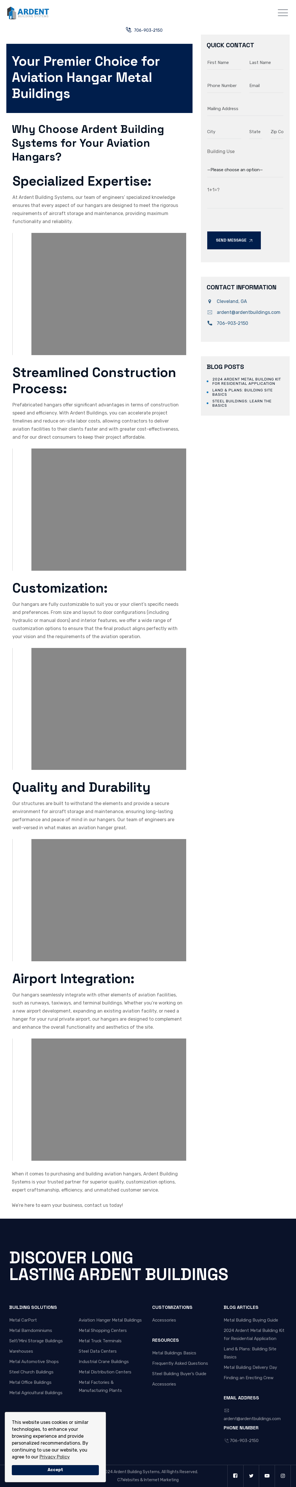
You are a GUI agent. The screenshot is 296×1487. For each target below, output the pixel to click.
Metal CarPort (23, 1320)
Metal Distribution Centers (105, 1372)
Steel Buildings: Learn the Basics (242, 403)
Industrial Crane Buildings (104, 1361)
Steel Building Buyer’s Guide (179, 1373)
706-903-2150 (148, 30)
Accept (55, 1469)
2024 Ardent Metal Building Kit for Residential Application (246, 381)
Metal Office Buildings (30, 1382)
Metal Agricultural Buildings (36, 1392)
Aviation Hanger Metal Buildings (110, 1320)
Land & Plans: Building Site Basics (242, 392)
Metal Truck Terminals (100, 1340)
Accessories (164, 1320)
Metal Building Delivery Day (250, 1367)
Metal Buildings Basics (174, 1353)
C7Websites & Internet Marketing (148, 1479)
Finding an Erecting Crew (249, 1377)
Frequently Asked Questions (180, 1363)
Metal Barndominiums (30, 1330)
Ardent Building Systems (137, 1471)
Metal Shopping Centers (103, 1330)
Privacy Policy (54, 1457)
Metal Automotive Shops (34, 1361)
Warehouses (21, 1351)
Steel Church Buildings (31, 1372)
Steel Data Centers (98, 1351)
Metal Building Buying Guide (251, 1320)
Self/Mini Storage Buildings (36, 1340)
